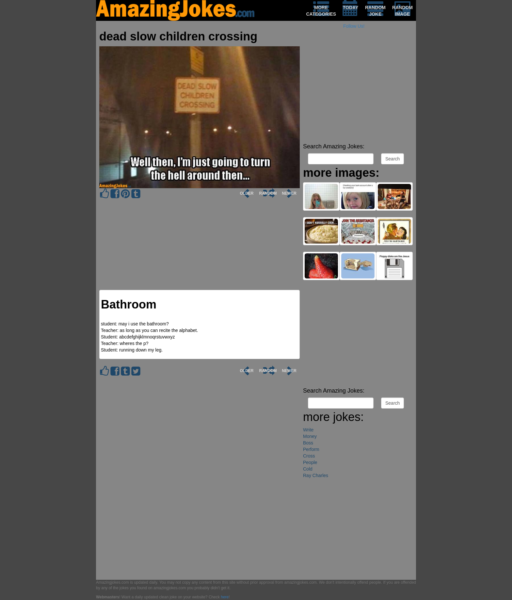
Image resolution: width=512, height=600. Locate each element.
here (225, 597)
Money (310, 436)
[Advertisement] (358, 94)
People (310, 462)
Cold (307, 469)
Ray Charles (315, 475)
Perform (311, 449)
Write (308, 429)
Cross (309, 455)
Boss (308, 442)
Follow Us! (353, 26)
